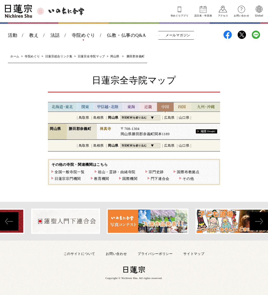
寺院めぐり (83, 35)
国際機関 (129, 179)
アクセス (223, 15)
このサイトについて (79, 253)
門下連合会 (160, 179)
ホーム (14, 56)
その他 (188, 179)
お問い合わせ (241, 15)
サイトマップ (193, 253)
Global (259, 15)
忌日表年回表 (203, 15)
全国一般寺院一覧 (70, 172)
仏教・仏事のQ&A (126, 35)
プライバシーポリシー (155, 253)
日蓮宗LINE (256, 35)
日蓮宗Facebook (227, 35)
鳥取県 (84, 117)
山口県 (184, 117)
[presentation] (9, 221)
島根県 (98, 117)
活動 (12, 35)
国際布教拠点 (188, 172)
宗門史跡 (156, 172)
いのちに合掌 (66, 11)
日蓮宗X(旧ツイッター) (242, 35)
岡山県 (114, 56)
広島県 (169, 117)
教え (34, 35)
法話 (55, 35)
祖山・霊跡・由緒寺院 (116, 172)
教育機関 (101, 179)
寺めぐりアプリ (180, 15)
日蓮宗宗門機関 (68, 179)
